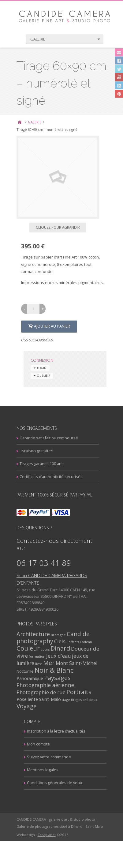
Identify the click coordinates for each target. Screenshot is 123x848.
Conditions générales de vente (51, 783)
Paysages (61, 678)
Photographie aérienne (49, 685)
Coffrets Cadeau (83, 642)
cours (48, 649)
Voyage (30, 706)
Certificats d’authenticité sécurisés (54, 477)
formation (40, 656)
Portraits (82, 692)
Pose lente (31, 699)
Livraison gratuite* (40, 451)
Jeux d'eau (62, 655)
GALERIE (38, 122)
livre (42, 663)
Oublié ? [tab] (39, 376)
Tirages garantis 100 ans (45, 464)
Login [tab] (37, 368)
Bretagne (61, 634)
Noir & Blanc (57, 670)
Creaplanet (50, 841)
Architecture (37, 634)
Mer (52, 663)
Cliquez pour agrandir (61, 227)
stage (69, 699)
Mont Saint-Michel (80, 663)
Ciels (63, 641)
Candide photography (56, 637)
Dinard (64, 648)
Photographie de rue (44, 692)
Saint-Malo (54, 699)
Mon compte (34, 744)
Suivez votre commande (45, 757)
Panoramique (33, 678)
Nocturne (28, 671)
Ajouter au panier (51, 326)
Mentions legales (39, 770)
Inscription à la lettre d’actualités (52, 731)
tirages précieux (88, 699)
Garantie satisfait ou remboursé (52, 438)
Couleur (31, 648)
